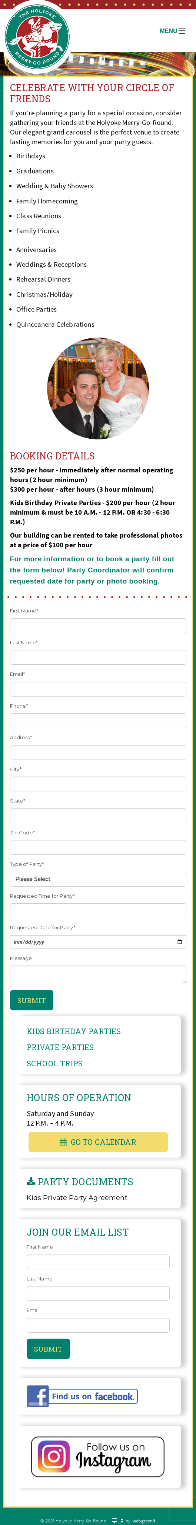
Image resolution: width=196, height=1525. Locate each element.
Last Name (40, 1279)
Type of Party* (27, 864)
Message (21, 958)
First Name (40, 1247)
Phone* (19, 706)
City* (16, 769)
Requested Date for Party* (43, 927)
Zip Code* (22, 832)
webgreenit (144, 1521)
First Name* (24, 611)
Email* (17, 674)
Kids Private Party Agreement (77, 1198)
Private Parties (60, 1047)
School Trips (55, 1063)
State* (18, 801)
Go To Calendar (98, 1142)
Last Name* (24, 642)
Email (33, 1310)
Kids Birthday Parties (74, 1031)
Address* (21, 737)
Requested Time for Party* (42, 896)
